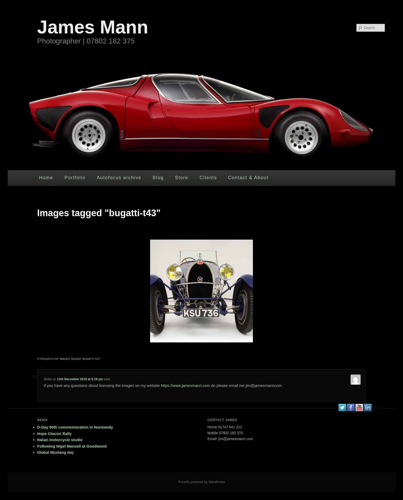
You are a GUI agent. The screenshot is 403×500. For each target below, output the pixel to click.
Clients (208, 177)
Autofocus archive (119, 177)
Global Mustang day (55, 452)
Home (46, 177)
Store (181, 177)
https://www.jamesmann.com (185, 385)
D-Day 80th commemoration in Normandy (75, 427)
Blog (158, 177)
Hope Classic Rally (54, 433)
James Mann (92, 27)
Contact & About (248, 177)
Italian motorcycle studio (60, 440)
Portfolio (75, 177)
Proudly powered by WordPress (201, 482)
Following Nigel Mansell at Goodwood (72, 446)
